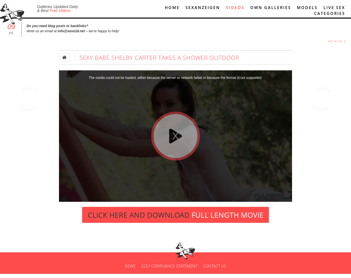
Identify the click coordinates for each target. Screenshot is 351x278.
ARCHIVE (335, 45)
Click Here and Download (175, 219)
